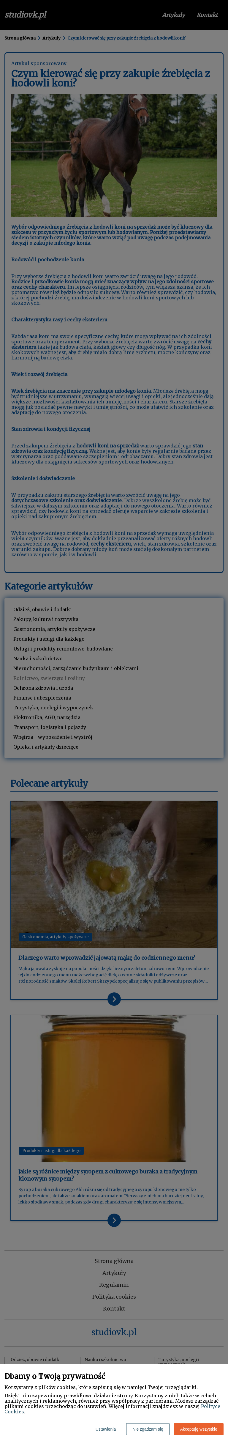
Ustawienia (106, 1429)
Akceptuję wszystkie (198, 1429)
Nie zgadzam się (147, 1429)
